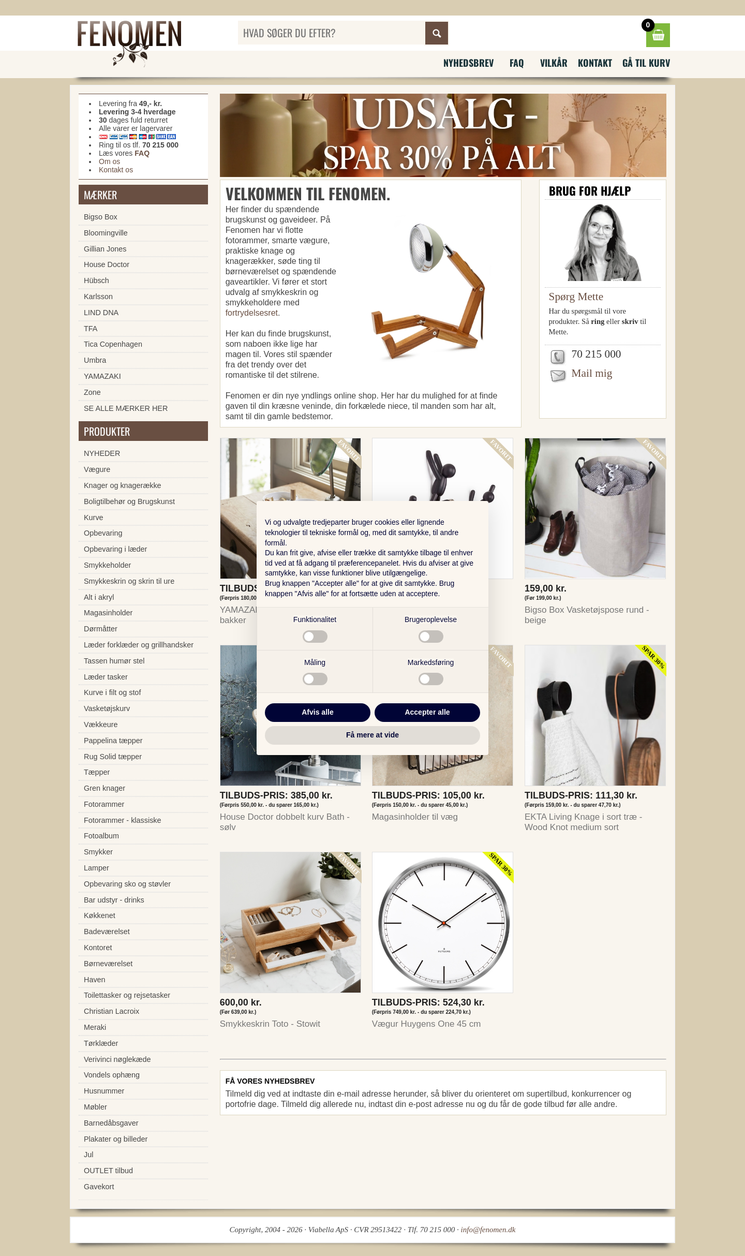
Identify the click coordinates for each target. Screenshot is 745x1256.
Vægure (97, 469)
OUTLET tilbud (108, 1170)
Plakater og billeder (115, 1139)
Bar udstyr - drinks (114, 900)
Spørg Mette (576, 296)
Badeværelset (107, 931)
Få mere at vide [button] (372, 735)
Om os (109, 161)
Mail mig (592, 373)
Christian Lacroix (111, 1011)
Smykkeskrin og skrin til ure (129, 581)
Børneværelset (108, 963)
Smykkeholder (107, 565)
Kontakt (595, 62)
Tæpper (97, 772)
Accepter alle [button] (427, 712)
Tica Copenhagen (113, 344)
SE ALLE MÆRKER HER (126, 408)
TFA (90, 328)
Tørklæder (101, 1043)
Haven (95, 980)
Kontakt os (116, 170)
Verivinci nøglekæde (117, 1059)
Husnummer (104, 1091)
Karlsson (98, 296)
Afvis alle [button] (317, 712)
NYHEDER (102, 453)
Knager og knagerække (122, 485)
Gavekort (99, 1187)
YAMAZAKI (102, 376)
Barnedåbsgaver (111, 1123)
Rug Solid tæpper (113, 756)
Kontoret (98, 947)
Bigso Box (100, 217)
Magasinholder (108, 613)
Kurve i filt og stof (112, 692)
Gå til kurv (646, 62)
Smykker (98, 852)
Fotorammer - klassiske (122, 820)
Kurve (93, 517)
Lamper (96, 868)
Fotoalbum (101, 836)
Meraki (95, 1027)
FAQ (517, 62)
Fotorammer (104, 804)
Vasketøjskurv (107, 708)
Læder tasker (106, 677)
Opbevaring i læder (115, 549)
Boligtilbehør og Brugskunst (129, 501)
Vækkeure (101, 724)
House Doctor (106, 264)
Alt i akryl (99, 597)
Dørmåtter (100, 629)
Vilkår (554, 62)
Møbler (95, 1107)
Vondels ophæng (112, 1075)
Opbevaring (103, 533)
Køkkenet (99, 915)
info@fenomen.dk (488, 1229)
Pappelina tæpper (113, 740)
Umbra (95, 360)
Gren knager (104, 788)
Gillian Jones (105, 249)
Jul (88, 1154)
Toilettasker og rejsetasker (127, 995)
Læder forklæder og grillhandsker (138, 645)
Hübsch (96, 280)
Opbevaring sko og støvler (127, 884)
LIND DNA (101, 312)
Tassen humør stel (114, 661)
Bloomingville (106, 233)
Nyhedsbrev (468, 62)
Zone (92, 392)
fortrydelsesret (252, 312)
